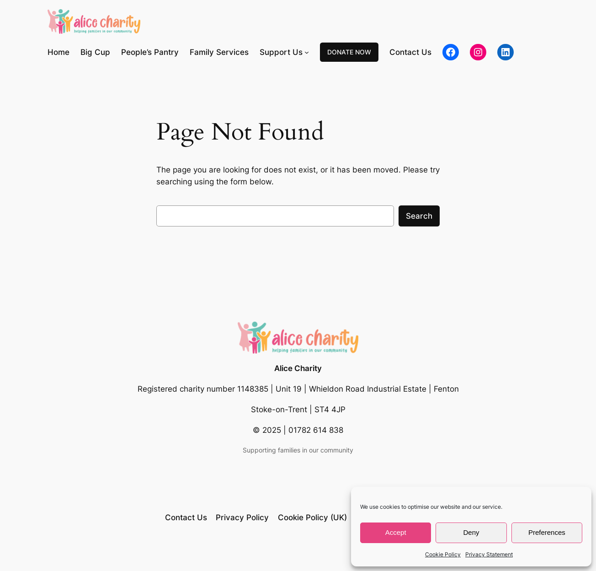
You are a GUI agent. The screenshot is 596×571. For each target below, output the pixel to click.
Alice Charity (298, 368)
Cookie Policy (443, 554)
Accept (395, 532)
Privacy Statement (489, 554)
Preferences (546, 532)
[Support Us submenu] (306, 52)
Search (419, 216)
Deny (471, 532)
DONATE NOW (349, 52)
